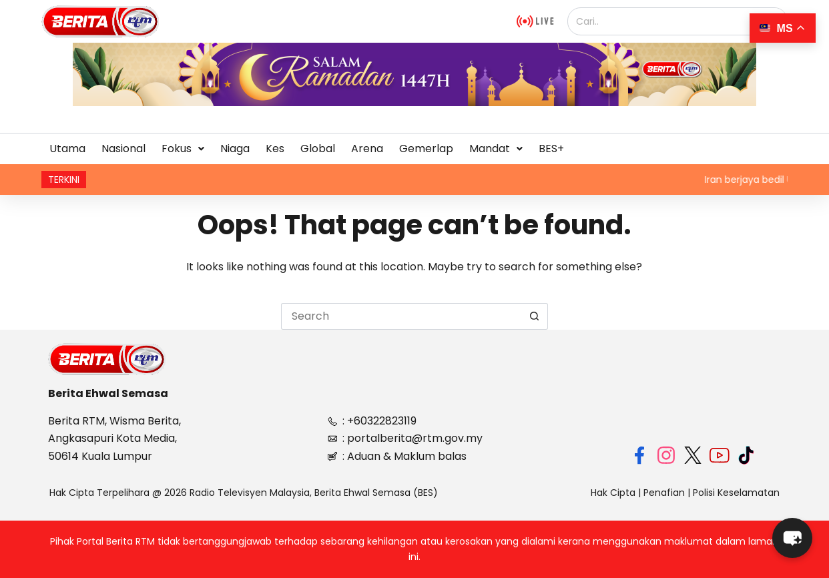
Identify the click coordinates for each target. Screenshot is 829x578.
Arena (367, 148)
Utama (67, 148)
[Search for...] (401, 316)
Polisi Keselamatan (736, 492)
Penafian (664, 492)
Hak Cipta (613, 492)
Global (317, 148)
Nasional (123, 148)
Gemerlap (426, 148)
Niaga (235, 148)
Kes (275, 148)
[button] (183, 148)
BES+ (551, 148)
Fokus (183, 148)
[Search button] (534, 316)
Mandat (496, 148)
